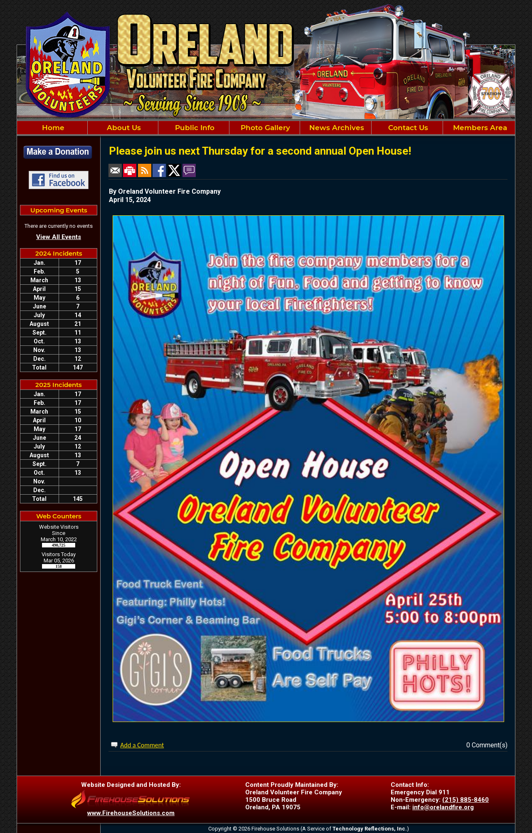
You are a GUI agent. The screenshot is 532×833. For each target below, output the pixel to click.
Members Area (479, 127)
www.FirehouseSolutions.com (131, 813)
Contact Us (407, 127)
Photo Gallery (264, 127)
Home (52, 127)
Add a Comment (142, 745)
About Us (123, 127)
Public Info (193, 127)
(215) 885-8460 (465, 799)
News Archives (335, 127)
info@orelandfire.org (443, 807)
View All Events (58, 237)
